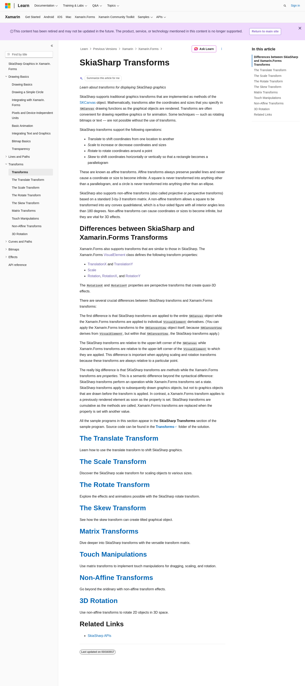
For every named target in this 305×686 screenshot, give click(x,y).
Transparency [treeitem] (21, 149)
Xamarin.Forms (148, 49)
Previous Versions (105, 49)
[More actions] (221, 49)
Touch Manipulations (113, 554)
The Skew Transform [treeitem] (25, 203)
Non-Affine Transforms (116, 577)
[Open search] (285, 6)
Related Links (263, 114)
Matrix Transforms (109, 531)
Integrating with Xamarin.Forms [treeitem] (28, 102)
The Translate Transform (119, 438)
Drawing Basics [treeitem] (22, 84)
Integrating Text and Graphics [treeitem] (31, 133)
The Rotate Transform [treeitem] (26, 195)
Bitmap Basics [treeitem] (21, 141)
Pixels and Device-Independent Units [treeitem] (32, 115)
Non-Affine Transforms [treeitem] (27, 226)
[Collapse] (51, 46)
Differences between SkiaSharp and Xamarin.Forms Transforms (276, 60)
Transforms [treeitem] (20, 172)
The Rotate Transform (115, 484)
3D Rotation (99, 600)
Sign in (295, 5)
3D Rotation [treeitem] (20, 234)
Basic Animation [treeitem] (22, 125)
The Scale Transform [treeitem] (25, 187)
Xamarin (127, 49)
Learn (84, 49)
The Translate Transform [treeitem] (28, 179)
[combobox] (29, 54)
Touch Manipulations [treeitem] (25, 218)
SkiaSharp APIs (99, 636)
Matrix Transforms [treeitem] (24, 210)
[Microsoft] (8, 5)
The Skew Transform (113, 508)
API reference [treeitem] (17, 265)
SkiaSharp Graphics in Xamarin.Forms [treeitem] (29, 66)
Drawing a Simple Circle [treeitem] (27, 92)
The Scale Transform (113, 461)
